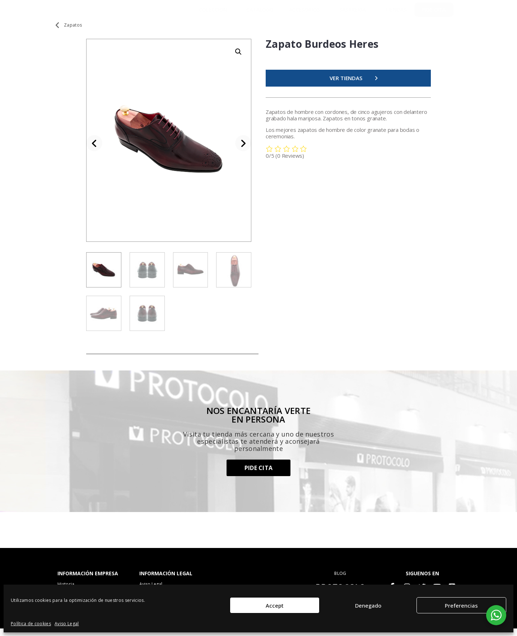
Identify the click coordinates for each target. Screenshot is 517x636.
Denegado (368, 605)
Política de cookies (31, 624)
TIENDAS (395, 12)
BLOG (340, 580)
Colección (215, 13)
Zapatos (73, 32)
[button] (238, 58)
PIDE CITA (434, 12)
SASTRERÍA (354, 13)
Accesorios (306, 13)
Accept (275, 605)
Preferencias (461, 605)
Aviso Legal (67, 624)
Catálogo (260, 12)
